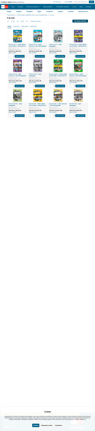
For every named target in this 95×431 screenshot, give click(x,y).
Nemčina (9, 11)
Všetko (9, 26)
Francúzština (49, 11)
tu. (85, 419)
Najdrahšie (33, 26)
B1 (27, 21)
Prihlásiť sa (58, 2)
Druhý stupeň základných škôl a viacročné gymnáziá (32, 15)
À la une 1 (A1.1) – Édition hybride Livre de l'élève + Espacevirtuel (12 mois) (17, 46)
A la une (51, 15)
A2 (17, 21)
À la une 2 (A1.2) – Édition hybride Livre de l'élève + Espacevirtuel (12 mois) (78, 46)
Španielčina (29, 11)
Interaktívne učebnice (62, 7)
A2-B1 (22, 21)
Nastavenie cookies (46, 425)
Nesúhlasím (58, 425)
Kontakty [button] (88, 7)
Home (13, 7)
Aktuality (20, 7)
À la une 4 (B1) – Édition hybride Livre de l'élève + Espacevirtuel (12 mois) (37, 105)
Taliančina (60, 11)
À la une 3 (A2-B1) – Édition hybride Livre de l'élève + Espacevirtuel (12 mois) (58, 75)
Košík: (68, 2)
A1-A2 (13, 21)
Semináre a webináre (32, 7)
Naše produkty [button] (47, 7)
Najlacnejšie (24, 26)
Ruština (39, 11)
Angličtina (19, 11)
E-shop (74, 7)
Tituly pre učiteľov (35, 21)
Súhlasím (35, 425)
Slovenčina (71, 11)
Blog (81, 7)
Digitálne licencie (83, 11)
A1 (8, 21)
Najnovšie (16, 26)
